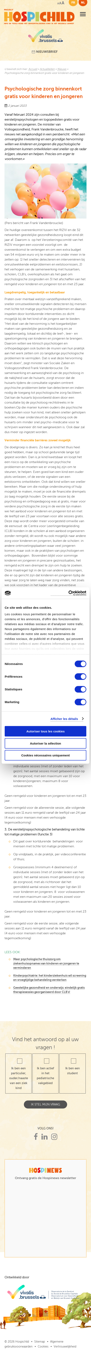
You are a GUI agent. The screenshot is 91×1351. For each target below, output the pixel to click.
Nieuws (61, 69)
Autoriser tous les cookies (45, 731)
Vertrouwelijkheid (65, 1346)
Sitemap (39, 1341)
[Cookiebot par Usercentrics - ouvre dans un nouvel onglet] (68, 593)
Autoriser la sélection (45, 743)
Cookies (43, 1346)
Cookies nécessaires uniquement (45, 755)
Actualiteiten (47, 69)
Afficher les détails (64, 718)
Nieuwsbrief (45, 52)
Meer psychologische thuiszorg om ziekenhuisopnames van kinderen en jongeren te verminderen (46, 963)
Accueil (32, 69)
